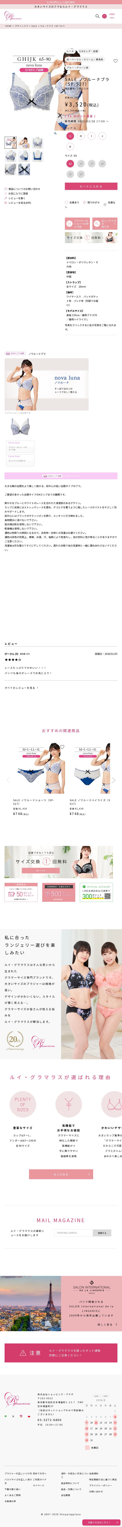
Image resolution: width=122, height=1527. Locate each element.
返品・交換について (71, 1489)
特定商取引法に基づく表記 (103, 1479)
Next (54, 89)
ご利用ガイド (40, 1479)
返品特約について (70, 1483)
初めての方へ (40, 1473)
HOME (8, 26)
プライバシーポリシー (100, 1485)
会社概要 (65, 1495)
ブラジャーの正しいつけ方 (18, 1473)
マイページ (38, 1485)
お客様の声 (10, 1501)
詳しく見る (105, 1324)
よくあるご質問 (13, 1495)
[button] (8, 780)
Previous (8, 89)
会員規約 (93, 1473)
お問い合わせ (96, 1491)
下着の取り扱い (13, 1489)
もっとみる (61, 1174)
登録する (102, 1232)
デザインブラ (21, 26)
